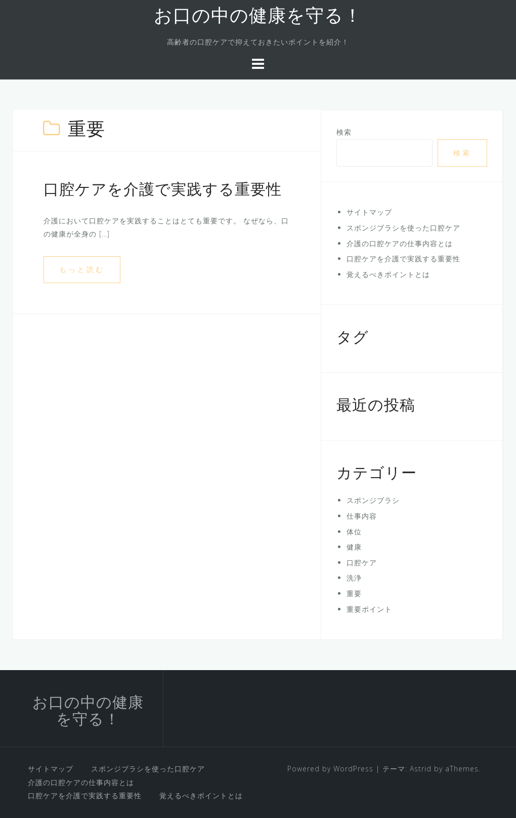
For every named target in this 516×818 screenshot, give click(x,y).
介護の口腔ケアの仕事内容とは (400, 243)
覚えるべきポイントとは (388, 274)
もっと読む (82, 269)
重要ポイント (369, 609)
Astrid (421, 768)
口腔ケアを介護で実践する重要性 (163, 191)
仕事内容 (362, 516)
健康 (354, 547)
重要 (354, 593)
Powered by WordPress (330, 768)
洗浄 (354, 577)
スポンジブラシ (373, 500)
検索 (344, 132)
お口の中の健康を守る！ (258, 17)
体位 (354, 531)
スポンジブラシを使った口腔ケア (403, 227)
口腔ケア (362, 562)
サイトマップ (369, 212)
